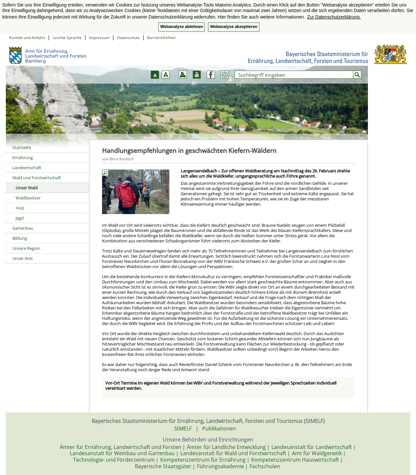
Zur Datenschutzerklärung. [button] (334, 17)
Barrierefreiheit (161, 37)
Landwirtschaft (26, 167)
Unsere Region (26, 248)
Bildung (19, 238)
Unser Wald (27, 188)
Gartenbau (22, 228)
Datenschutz (128, 37)
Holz (20, 208)
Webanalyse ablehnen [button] (181, 26)
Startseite (21, 147)
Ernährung (22, 157)
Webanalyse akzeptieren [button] (233, 26)
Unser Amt (22, 258)
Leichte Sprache (67, 37)
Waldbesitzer (28, 198)
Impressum (99, 37)
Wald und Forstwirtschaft (36, 178)
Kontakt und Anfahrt (27, 37)
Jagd (20, 218)
